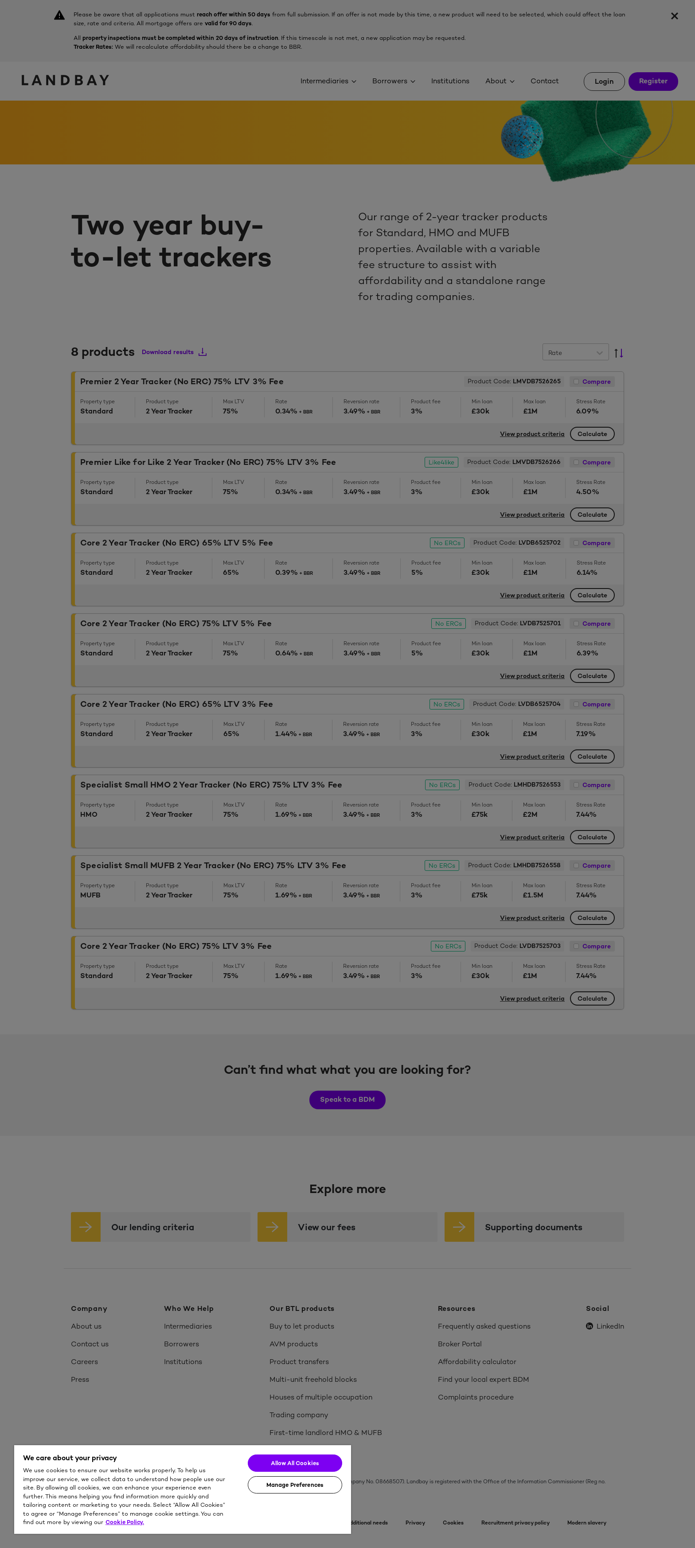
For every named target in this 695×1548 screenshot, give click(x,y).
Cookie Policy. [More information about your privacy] (124, 1522)
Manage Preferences (295, 1485)
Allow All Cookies (295, 1463)
